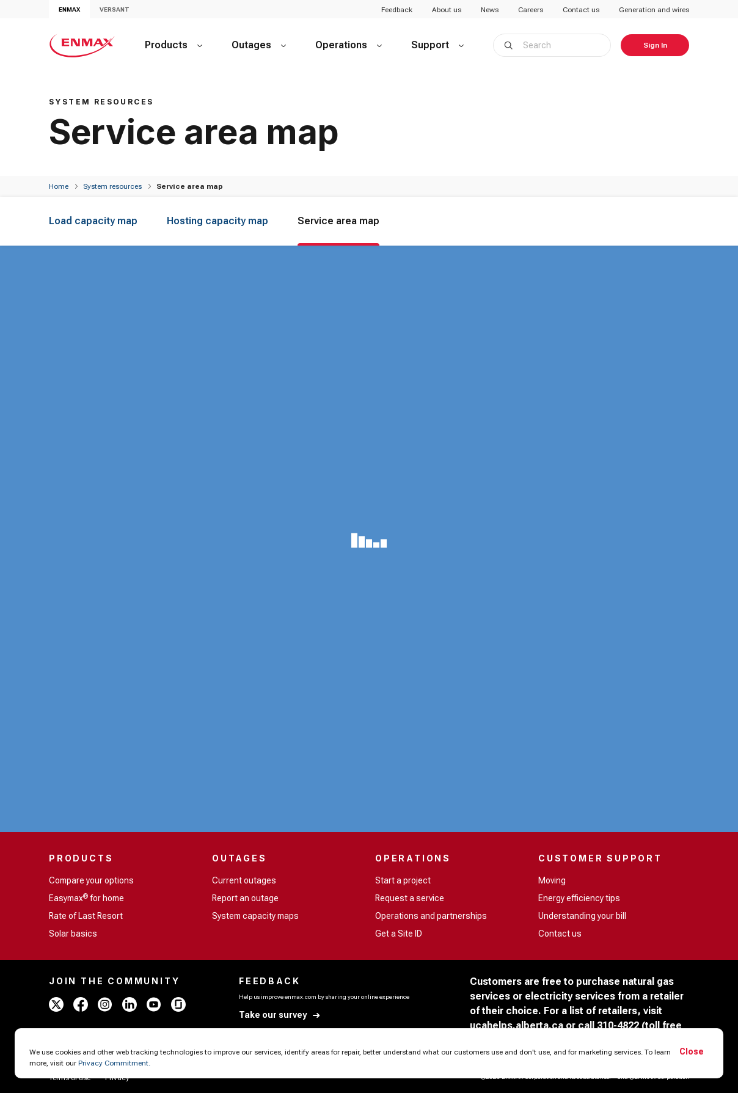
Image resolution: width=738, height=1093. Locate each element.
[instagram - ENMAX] (105, 1004)
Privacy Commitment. (114, 1063)
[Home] (58, 186)
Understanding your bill (582, 916)
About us (446, 9)
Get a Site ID (398, 933)
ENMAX (69, 9)
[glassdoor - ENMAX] (178, 1004)
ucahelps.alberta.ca (516, 1025)
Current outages (244, 880)
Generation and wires (654, 9)
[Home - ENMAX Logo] (82, 45)
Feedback (396, 9)
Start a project (403, 880)
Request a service (409, 898)
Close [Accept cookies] (691, 1051)
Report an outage (245, 898)
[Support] (437, 45)
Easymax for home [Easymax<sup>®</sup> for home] (86, 897)
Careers (530, 9)
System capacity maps (255, 916)
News (490, 9)
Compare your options (91, 880)
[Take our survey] (280, 1015)
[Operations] (348, 45)
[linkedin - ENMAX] (129, 1004)
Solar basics (73, 933)
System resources (112, 186)
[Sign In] (655, 45)
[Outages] (259, 45)
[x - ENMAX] (56, 1004)
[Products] (173, 45)
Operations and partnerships (431, 916)
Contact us (581, 9)
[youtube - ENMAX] (154, 1004)
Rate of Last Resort (86, 916)
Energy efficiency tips (579, 898)
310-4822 (618, 1025)
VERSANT (115, 9)
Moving (552, 880)
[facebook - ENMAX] (80, 1004)
